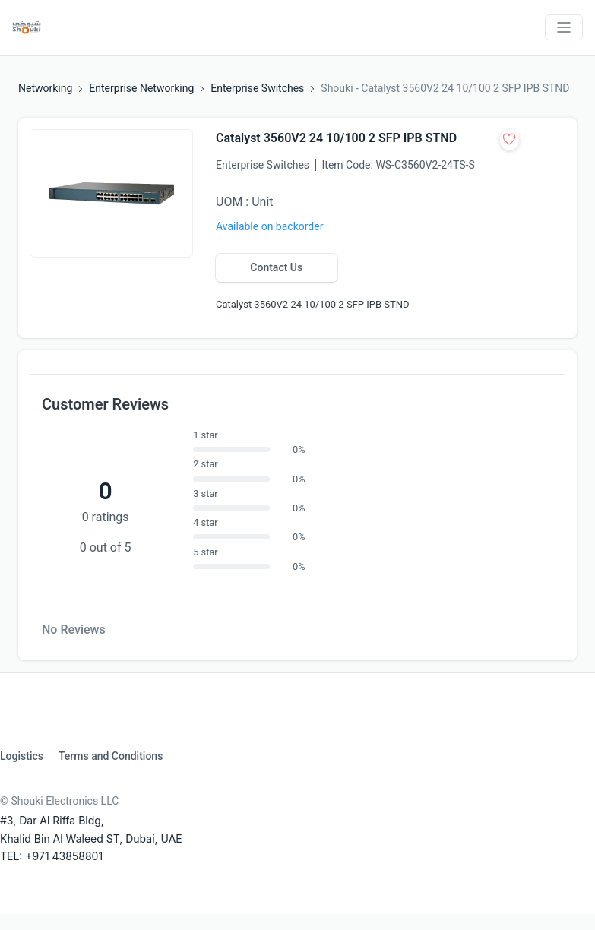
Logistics (21, 756)
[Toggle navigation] (564, 27)
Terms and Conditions (111, 756)
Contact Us (276, 267)
